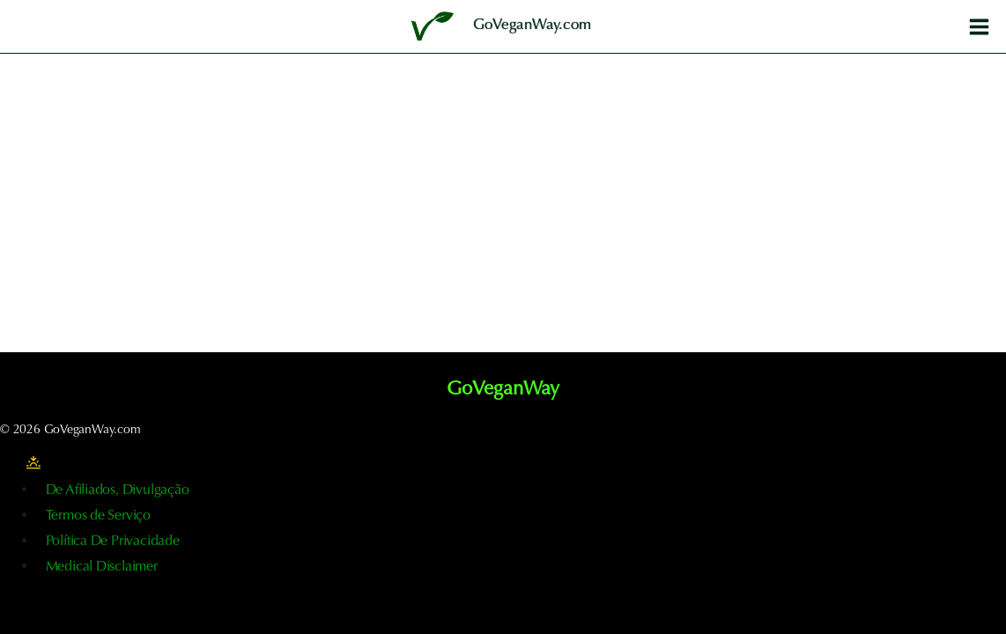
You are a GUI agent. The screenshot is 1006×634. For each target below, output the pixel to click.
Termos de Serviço (98, 516)
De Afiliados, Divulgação (117, 490)
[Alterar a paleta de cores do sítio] (33, 463)
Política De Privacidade (113, 541)
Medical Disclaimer (102, 567)
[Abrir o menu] (978, 26)
